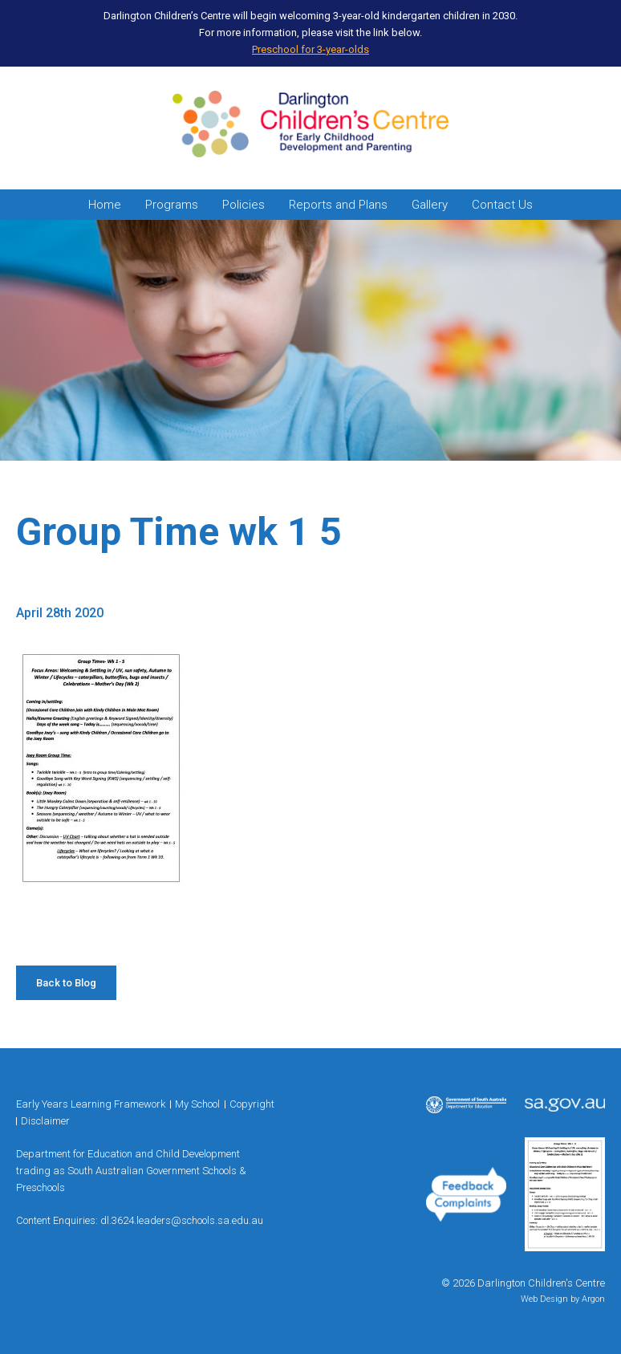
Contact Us (502, 204)
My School (197, 1104)
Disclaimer (45, 1121)
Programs (171, 204)
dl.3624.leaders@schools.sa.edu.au (181, 1220)
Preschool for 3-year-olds (310, 49)
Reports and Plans (338, 204)
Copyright (251, 1104)
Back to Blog (66, 983)
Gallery (430, 204)
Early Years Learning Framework (90, 1104)
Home (104, 204)
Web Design (544, 1299)
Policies (243, 204)
